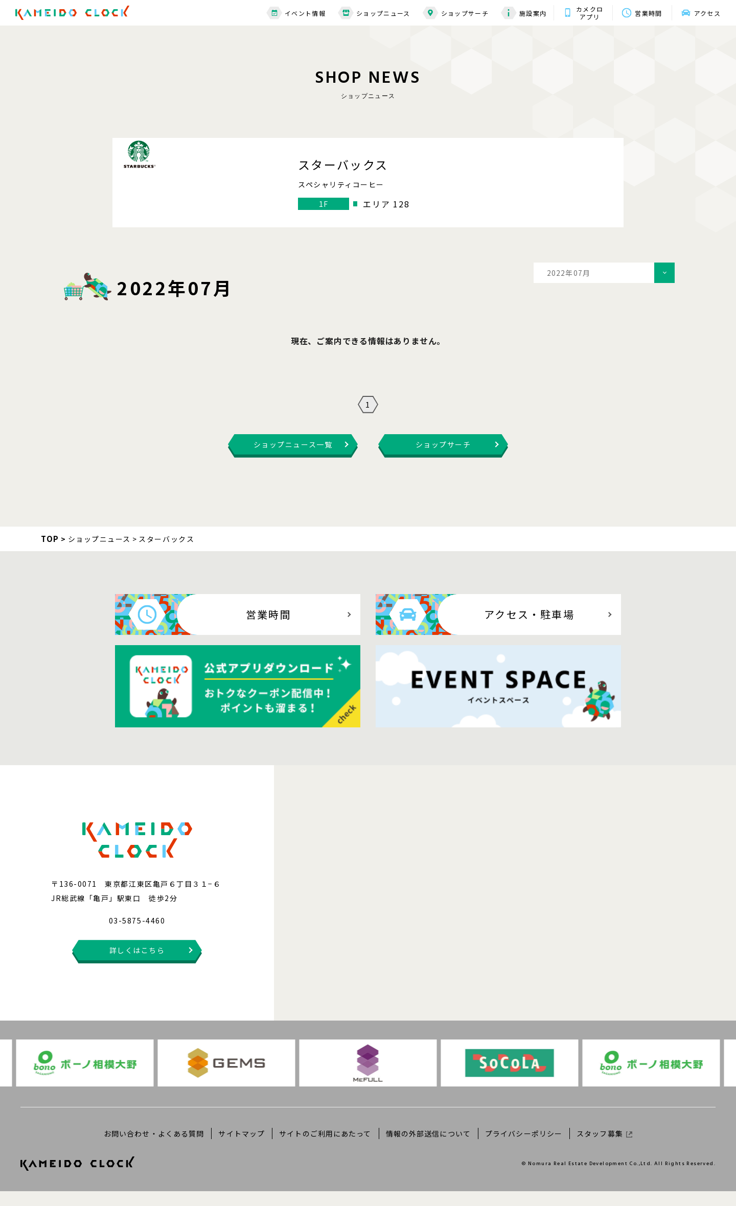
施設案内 (523, 13)
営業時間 (648, 13)
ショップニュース (374, 13)
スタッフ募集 (604, 1148)
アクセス (707, 13)
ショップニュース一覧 (293, 459)
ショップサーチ (456, 13)
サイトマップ (241, 1148)
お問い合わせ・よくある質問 (154, 1148)
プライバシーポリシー (523, 1148)
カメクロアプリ (589, 12)
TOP (50, 553)
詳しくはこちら (137, 965)
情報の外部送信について (428, 1148)
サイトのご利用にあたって (325, 1148)
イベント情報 (296, 13)
